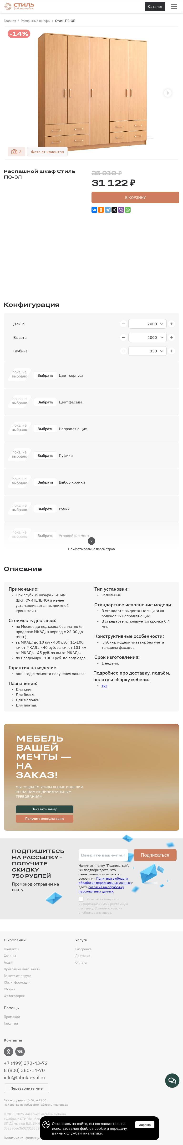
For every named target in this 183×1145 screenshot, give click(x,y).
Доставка (82, 956)
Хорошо (145, 1125)
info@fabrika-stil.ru (24, 1077)
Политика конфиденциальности (29, 1138)
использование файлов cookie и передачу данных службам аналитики (89, 1130)
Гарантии (11, 1023)
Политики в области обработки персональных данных (105, 880)
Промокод (12, 1017)
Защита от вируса (17, 976)
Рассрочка (83, 949)
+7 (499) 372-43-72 (26, 1063)
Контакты (11, 949)
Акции (9, 962)
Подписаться (155, 855)
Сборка (9, 989)
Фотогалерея (14, 996)
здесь (106, 912)
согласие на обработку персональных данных (101, 889)
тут (104, 685)
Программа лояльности (22, 969)
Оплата (80, 962)
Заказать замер (44, 809)
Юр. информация (17, 982)
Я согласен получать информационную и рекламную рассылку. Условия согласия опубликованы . (103, 906)
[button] (168, 93)
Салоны (10, 956)
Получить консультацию (44, 818)
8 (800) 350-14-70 (24, 1070)
